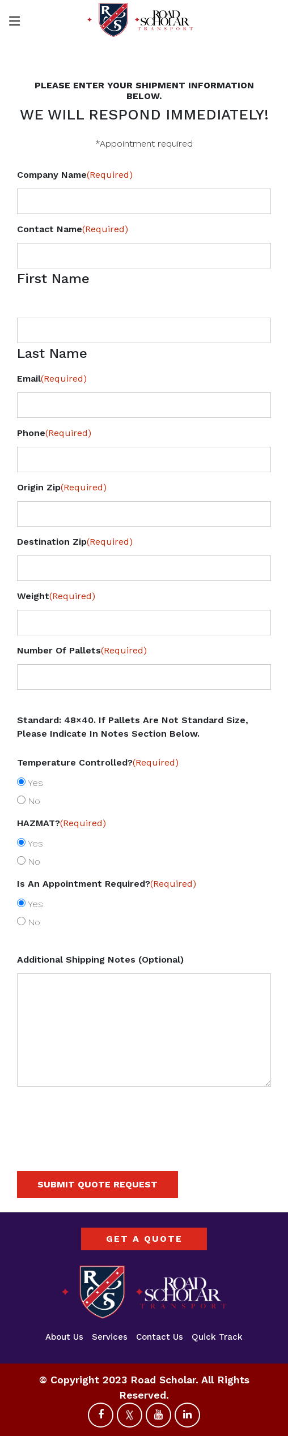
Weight (56, 596)
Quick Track (217, 1337)
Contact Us (159, 1337)
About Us (64, 1337)
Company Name (75, 175)
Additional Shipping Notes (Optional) (100, 959)
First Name (53, 279)
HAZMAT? (61, 823)
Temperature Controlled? (98, 763)
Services (110, 1337)
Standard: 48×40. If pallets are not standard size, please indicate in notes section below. (132, 727)
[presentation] (103, 1138)
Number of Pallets (82, 650)
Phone (54, 433)
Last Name (52, 353)
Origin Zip (62, 487)
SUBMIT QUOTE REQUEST (97, 1184)
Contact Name (72, 229)
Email (52, 379)
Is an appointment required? (106, 884)
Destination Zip (75, 542)
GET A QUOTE (144, 1238)
